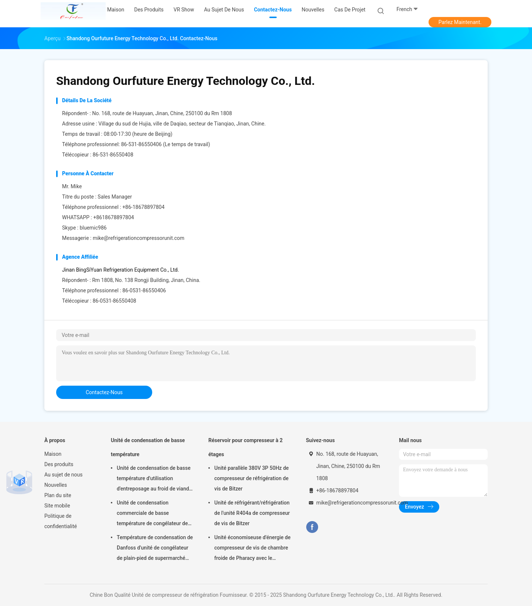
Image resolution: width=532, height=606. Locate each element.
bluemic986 (93, 228)
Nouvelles (55, 485)
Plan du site (57, 495)
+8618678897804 (113, 217)
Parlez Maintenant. (460, 22)
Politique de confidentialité (60, 521)
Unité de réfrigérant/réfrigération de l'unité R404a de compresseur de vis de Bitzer (252, 513)
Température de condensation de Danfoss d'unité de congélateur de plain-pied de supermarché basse (155, 548)
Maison (52, 454)
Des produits (59, 464)
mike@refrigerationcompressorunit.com (138, 238)
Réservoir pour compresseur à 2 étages (245, 447)
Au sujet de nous (63, 475)
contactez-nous (104, 392)
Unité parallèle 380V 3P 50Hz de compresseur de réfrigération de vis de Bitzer (251, 478)
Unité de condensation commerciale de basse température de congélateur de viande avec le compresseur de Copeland (152, 514)
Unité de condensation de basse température (148, 447)
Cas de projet (349, 10)
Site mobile (57, 506)
